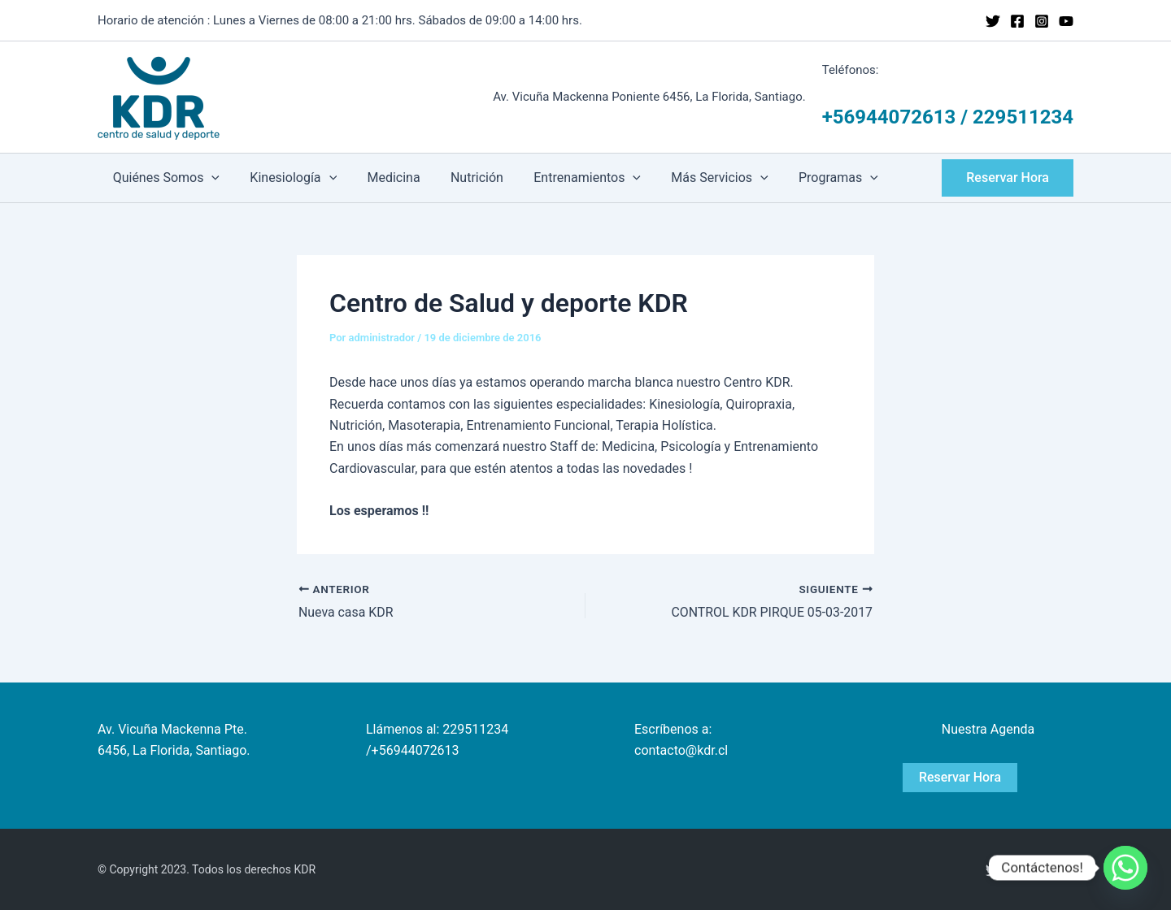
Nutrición (461, 177)
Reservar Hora (960, 777)
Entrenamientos (567, 178)
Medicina (382, 177)
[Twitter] (993, 21)
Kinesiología (286, 178)
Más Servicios (695, 178)
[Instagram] (1041, 21)
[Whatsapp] (1125, 868)
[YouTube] (1066, 21)
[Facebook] (1017, 21)
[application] (210, 178)
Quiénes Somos (164, 178)
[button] (1007, 178)
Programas (810, 178)
